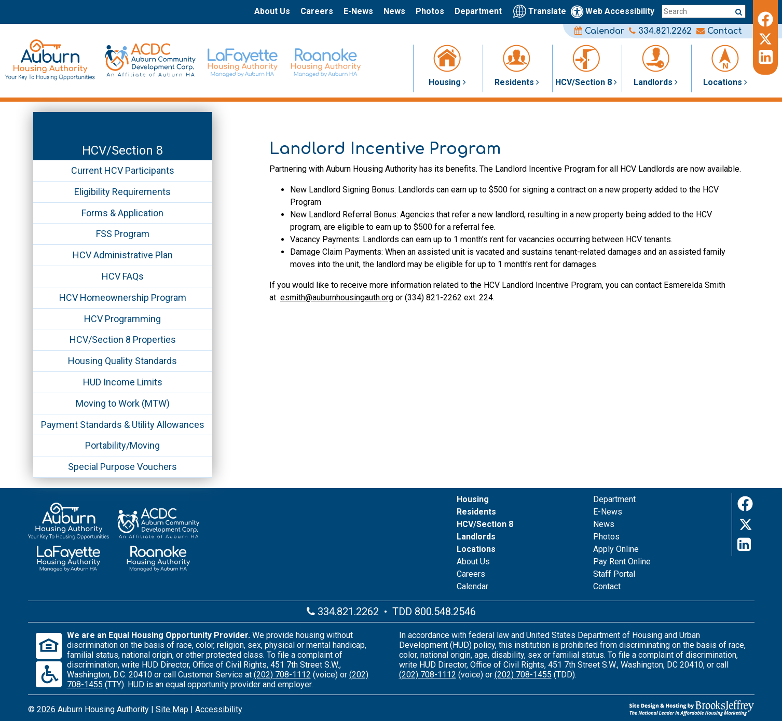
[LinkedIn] (765, 57)
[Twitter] (765, 37)
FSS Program (122, 233)
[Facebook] (765, 17)
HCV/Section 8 (122, 150)
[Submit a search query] (738, 12)
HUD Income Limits (122, 382)
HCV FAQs (123, 276)
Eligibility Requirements (122, 191)
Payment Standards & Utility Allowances (122, 424)
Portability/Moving (122, 445)
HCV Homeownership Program (122, 297)
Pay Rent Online (622, 561)
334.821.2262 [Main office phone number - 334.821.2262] (660, 31)
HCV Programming (122, 318)
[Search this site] (703, 11)
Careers (316, 11)
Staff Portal (614, 574)
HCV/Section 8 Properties (123, 339)
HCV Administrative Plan (123, 254)
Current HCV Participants (122, 170)
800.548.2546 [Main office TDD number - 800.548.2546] (445, 611)
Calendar (599, 31)
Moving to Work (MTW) (123, 403)
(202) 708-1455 (523, 675)
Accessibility (218, 709)
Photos (430, 11)
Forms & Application (122, 212)
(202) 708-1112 (282, 675)
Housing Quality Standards (122, 360)
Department (478, 11)
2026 (46, 709)
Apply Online (616, 549)
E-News (358, 11)
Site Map (172, 709)
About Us (272, 11)
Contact (719, 31)
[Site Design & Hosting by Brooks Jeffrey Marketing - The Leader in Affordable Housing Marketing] (633, 708)
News (394, 11)
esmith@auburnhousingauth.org (336, 297)
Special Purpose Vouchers (122, 466)
